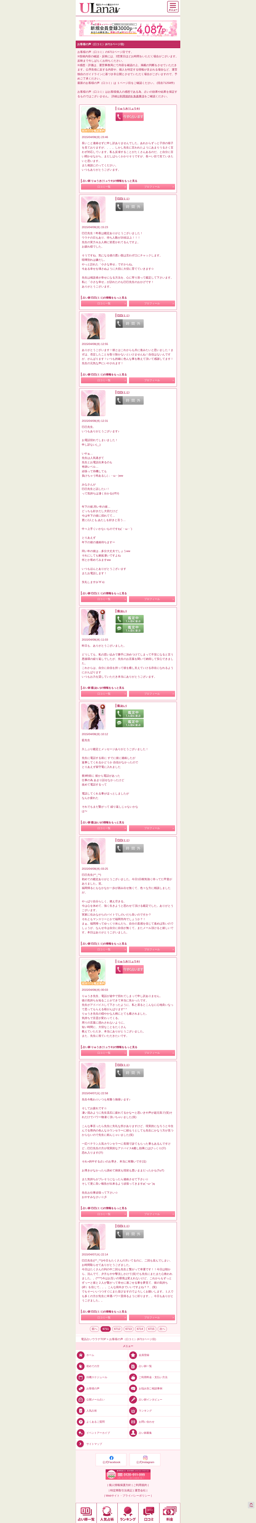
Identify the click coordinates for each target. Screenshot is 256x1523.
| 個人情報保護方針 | (119, 1485)
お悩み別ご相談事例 (145, 1388)
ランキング (140, 1410)
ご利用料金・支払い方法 (148, 1377)
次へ (162, 1328)
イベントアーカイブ (93, 1432)
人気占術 (86, 1410)
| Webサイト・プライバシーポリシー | (128, 1495)
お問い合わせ (141, 1421)
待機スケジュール (91, 1377)
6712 (117, 1328)
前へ (94, 1328)
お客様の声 (87, 1388)
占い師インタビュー (145, 1399)
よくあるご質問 (90, 1421)
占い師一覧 (140, 1366)
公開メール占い (90, 1399)
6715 (151, 1328)
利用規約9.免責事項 (132, 96)
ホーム (85, 1355)
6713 (129, 1328)
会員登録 (138, 1355)
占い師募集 (140, 1432)
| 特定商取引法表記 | (121, 1490)
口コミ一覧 (104, 186)
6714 (140, 1328)
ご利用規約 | (141, 1485)
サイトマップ (89, 1444)
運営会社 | (141, 1490)
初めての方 (87, 1366)
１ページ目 (124, 83)
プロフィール (152, 186)
